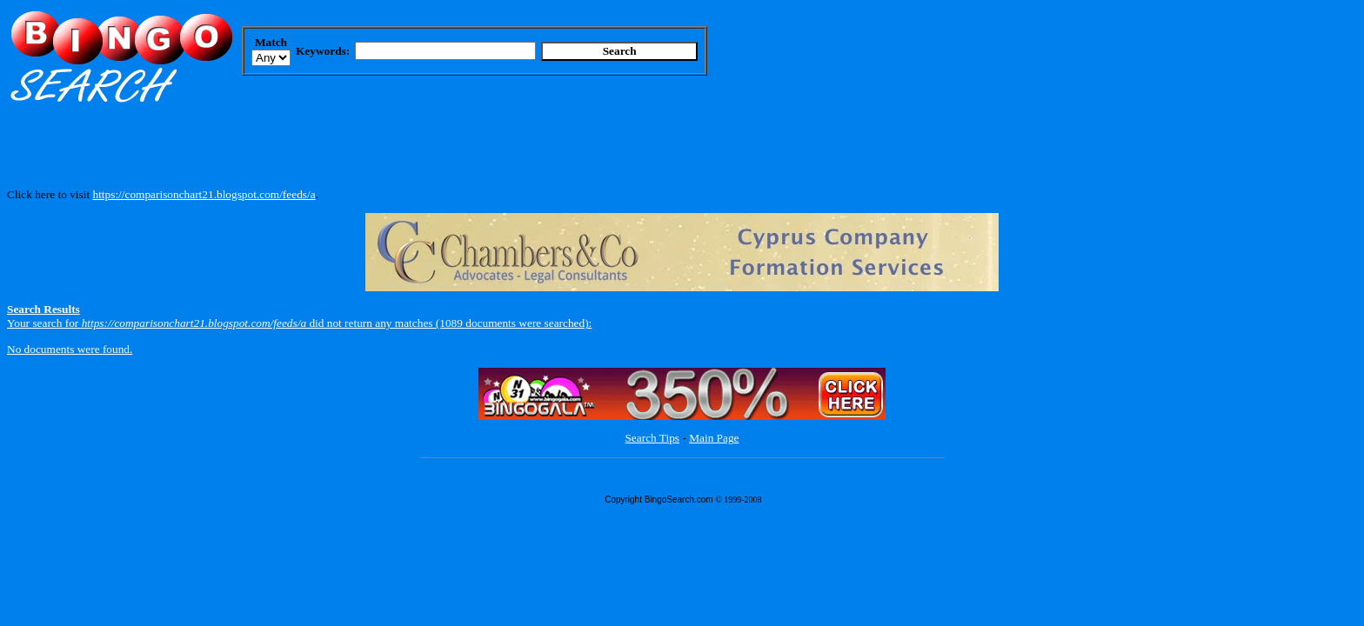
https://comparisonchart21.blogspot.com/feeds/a (203, 194)
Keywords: (323, 50)
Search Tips (652, 437)
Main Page (714, 437)
